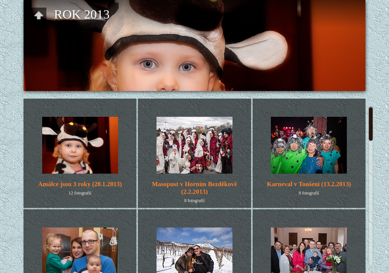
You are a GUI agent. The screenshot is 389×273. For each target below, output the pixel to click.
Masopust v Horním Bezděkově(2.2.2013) (194, 187)
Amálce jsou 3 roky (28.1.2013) (80, 184)
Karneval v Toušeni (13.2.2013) (309, 184)
